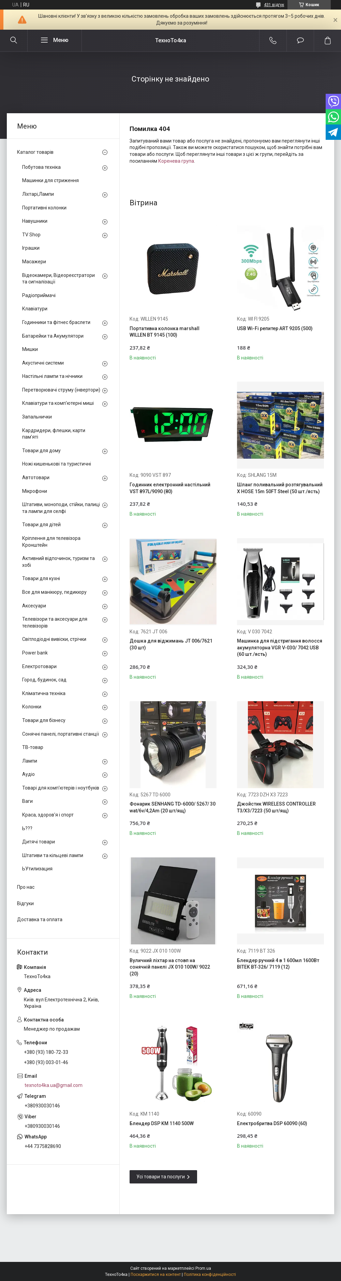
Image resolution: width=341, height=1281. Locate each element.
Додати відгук (300, 40)
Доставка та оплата (39, 919)
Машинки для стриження (50, 180)
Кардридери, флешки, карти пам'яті (53, 434)
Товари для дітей (41, 524)
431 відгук (274, 4)
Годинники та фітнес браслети (56, 322)
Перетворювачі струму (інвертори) (61, 390)
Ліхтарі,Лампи (38, 194)
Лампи (29, 761)
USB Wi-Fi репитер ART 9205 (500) (275, 328)
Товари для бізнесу (43, 720)
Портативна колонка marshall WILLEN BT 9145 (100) (164, 332)
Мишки (30, 349)
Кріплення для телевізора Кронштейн (51, 541)
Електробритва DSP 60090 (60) (272, 1123)
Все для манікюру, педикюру (54, 592)
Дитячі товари (38, 841)
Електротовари (39, 666)
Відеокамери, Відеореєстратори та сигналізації (58, 279)
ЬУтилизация (37, 868)
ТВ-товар (32, 747)
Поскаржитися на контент (156, 1274)
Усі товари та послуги (160, 1176)
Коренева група (176, 161)
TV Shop (31, 234)
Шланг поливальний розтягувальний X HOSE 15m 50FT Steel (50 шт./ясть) (280, 488)
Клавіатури (34, 308)
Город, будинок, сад (44, 679)
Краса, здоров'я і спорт (48, 815)
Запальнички (37, 416)
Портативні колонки (44, 207)
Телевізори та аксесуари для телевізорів (54, 622)
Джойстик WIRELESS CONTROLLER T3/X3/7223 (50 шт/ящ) (276, 807)
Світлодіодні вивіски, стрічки (54, 639)
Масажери (34, 261)
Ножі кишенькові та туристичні (56, 464)
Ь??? (27, 828)
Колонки (31, 706)
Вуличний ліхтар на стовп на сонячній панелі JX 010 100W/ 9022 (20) (170, 967)
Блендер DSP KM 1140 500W (162, 1123)
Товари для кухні (41, 578)
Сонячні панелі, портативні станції (60, 734)
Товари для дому (41, 450)
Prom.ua (203, 1268)
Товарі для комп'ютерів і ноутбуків (60, 788)
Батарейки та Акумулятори (53, 336)
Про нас (25, 887)
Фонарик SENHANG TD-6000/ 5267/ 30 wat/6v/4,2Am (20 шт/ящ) (173, 807)
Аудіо (28, 774)
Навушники (34, 221)
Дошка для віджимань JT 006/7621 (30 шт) (171, 644)
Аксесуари (34, 605)
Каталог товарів (35, 152)
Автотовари (35, 477)
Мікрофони (34, 491)
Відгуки (25, 903)
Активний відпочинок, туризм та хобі (58, 562)
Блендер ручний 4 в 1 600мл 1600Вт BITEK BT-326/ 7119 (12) (278, 964)
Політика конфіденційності (210, 1274)
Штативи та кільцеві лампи (52, 855)
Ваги (27, 801)
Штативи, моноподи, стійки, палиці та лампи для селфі (61, 508)
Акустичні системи (43, 363)
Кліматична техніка (43, 693)
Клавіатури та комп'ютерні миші (58, 403)
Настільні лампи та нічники (52, 376)
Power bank (35, 653)
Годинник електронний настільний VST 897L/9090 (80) (170, 488)
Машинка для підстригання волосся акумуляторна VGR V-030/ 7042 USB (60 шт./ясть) (279, 647)
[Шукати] (13, 40)
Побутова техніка (41, 167)
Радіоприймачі (39, 295)
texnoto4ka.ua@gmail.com (54, 1085)
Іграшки (31, 248)
